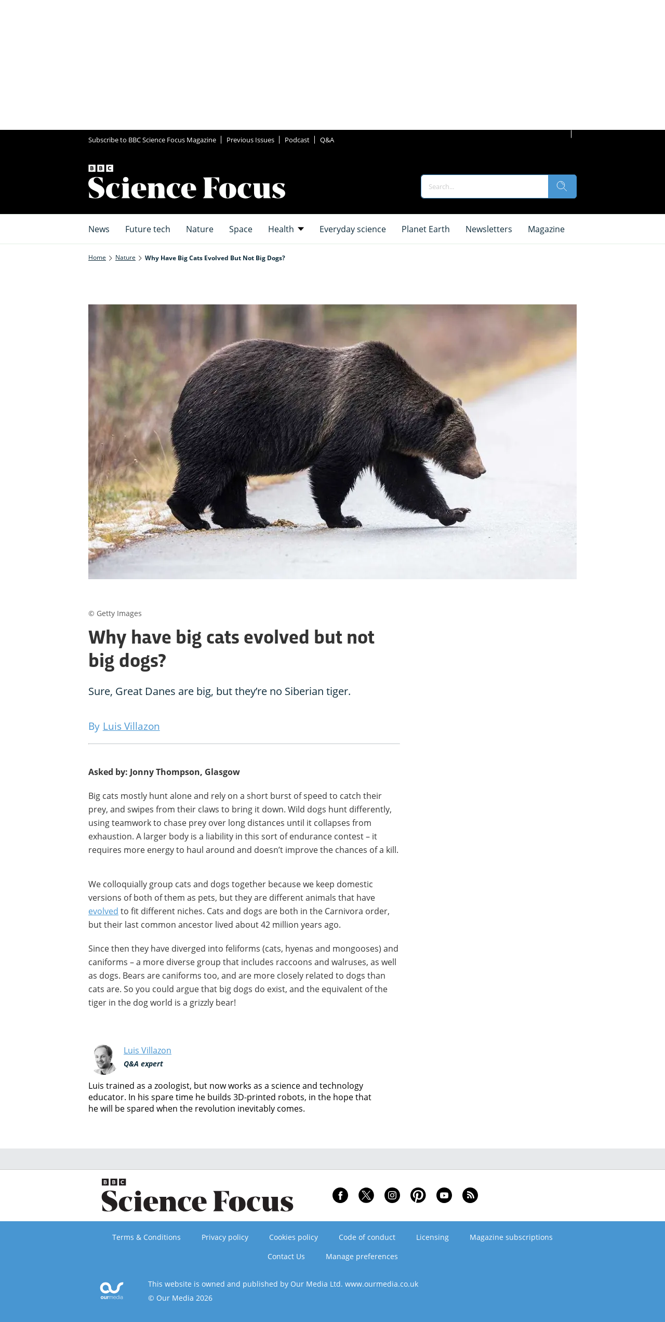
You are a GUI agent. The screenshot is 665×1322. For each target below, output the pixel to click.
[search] (562, 186)
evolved (103, 911)
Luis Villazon (147, 1050)
